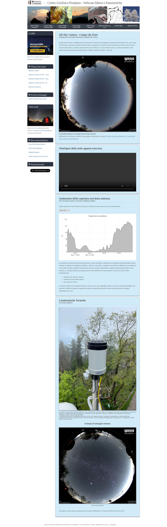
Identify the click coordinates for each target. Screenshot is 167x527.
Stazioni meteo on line (104, 26)
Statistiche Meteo (34, 152)
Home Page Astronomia (76, 26)
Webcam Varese (34, 70)
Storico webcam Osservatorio (38, 99)
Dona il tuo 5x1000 (33, 57)
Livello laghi (118, 25)
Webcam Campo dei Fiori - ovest (39, 75)
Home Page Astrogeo (35, 26)
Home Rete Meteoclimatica (37, 144)
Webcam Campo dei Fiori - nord (38, 79)
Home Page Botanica (91, 26)
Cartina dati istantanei (35, 148)
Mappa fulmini (132, 25)
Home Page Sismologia (62, 26)
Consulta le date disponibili (41, 130)
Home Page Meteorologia (48, 26)
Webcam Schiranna (35, 87)
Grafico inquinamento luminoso (38, 156)
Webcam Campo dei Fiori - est (38, 83)
